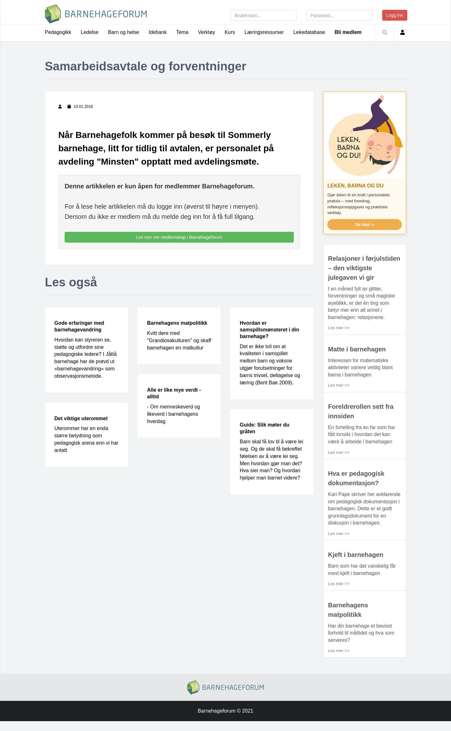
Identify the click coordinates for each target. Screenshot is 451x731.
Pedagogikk (58, 32)
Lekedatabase (310, 32)
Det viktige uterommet (81, 418)
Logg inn (394, 15)
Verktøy (207, 32)
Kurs (230, 32)
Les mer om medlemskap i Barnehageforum (179, 237)
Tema (183, 32)
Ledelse (90, 32)
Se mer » (364, 224)
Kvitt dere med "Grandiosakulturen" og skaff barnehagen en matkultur (179, 340)
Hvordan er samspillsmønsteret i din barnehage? (269, 330)
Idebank (158, 32)
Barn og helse (123, 32)
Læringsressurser (264, 32)
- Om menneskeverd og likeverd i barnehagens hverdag (173, 414)
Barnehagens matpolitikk (177, 323)
